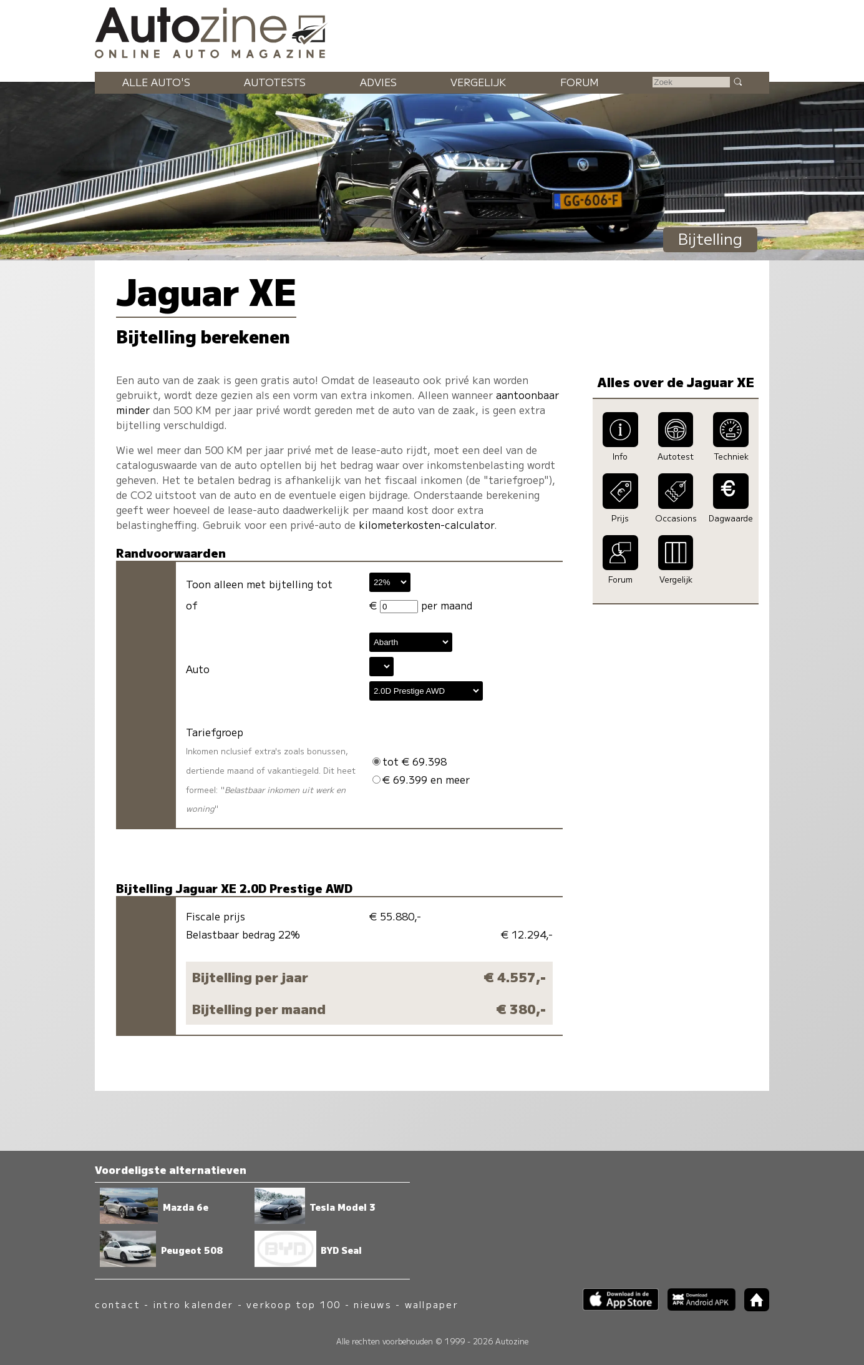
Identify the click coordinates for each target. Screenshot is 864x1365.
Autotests (275, 81)
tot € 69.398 (409, 761)
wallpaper (432, 1304)
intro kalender (193, 1304)
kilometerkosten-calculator (426, 524)
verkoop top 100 (293, 1304)
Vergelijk (478, 81)
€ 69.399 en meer (421, 779)
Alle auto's (156, 81)
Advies (378, 81)
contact (117, 1304)
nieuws (372, 1304)
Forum (579, 81)
